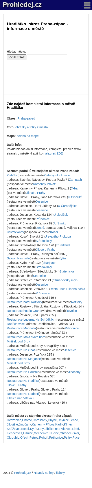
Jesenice (42, 201)
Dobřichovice (16, 324)
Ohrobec (66, 433)
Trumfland (63, 245)
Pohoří (43, 437)
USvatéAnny (15, 232)
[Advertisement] (46, 81)
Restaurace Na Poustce (23, 372)
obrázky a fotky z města (31, 127)
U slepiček (60, 214)
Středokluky (44, 241)
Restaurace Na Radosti (23, 394)
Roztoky (76, 302)
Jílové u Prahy (35, 193)
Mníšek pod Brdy (18, 341)
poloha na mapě (28, 136)
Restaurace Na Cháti (21, 350)
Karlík (59, 424)
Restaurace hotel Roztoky (24, 302)
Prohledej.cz (22, 472)
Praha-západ (26, 118)
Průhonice (43, 219)
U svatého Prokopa (58, 236)
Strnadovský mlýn (65, 280)
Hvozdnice (14, 420)
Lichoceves (14, 433)
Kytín (62, 258)
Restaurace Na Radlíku (23, 380)
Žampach (75, 179)
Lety (41, 429)
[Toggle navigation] (86, 4)
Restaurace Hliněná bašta (67, 289)
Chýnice (63, 420)
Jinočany (74, 372)
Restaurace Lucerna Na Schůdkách (31, 319)
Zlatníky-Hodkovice (57, 175)
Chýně (52, 420)
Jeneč (40, 227)
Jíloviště (12, 424)
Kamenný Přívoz (44, 184)
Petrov (33, 437)
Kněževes (13, 429)
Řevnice (71, 311)
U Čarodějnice (67, 206)
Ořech (24, 437)
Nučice (54, 433)
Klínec (68, 424)
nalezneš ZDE (53, 153)
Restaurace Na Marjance (24, 359)
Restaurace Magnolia (21, 328)
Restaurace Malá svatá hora (26, 337)
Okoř (75, 433)
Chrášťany (40, 420)
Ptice (76, 437)
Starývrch (49, 262)
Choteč (27, 420)
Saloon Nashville (18, 258)
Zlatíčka (12, 175)
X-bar (75, 188)
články (60, 472)
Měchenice (41, 433)
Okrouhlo (13, 437)
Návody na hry (43, 472)
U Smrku (60, 223)
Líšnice (28, 433)
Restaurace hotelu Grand (24, 311)
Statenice (39, 276)
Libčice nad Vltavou (20, 398)
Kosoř (54, 232)
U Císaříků (75, 197)
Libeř (75, 429)
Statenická (66, 271)
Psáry (68, 437)
